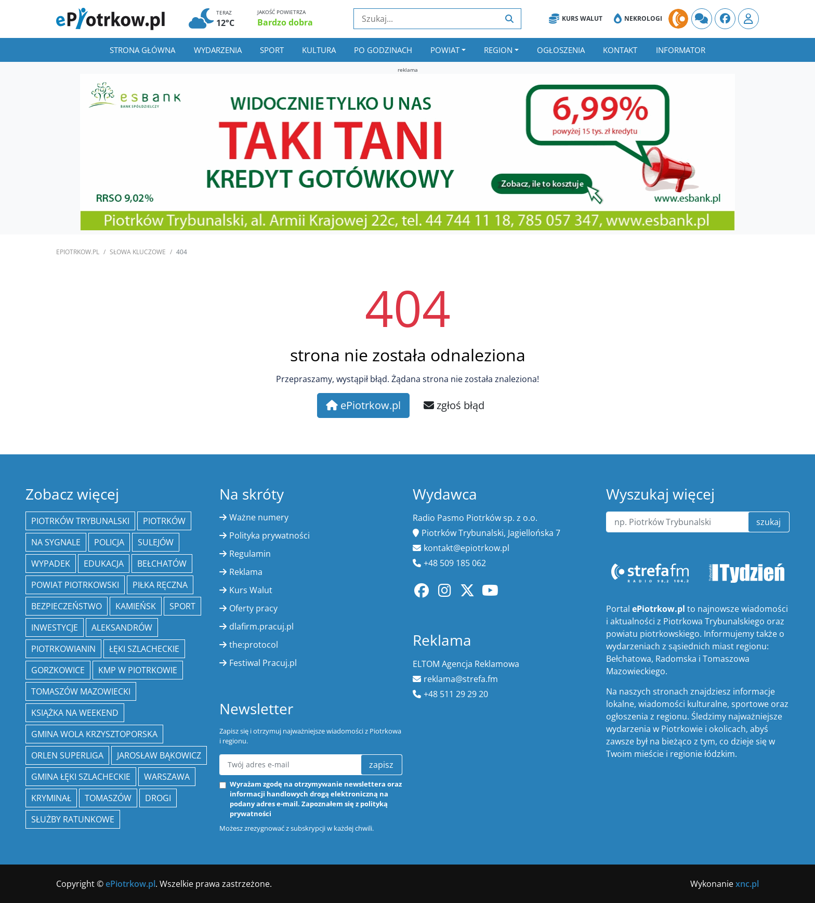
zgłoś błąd (454, 405)
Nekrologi (638, 19)
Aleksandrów (121, 627)
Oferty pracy (253, 608)
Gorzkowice (58, 670)
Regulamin (250, 553)
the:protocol (253, 644)
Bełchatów (162, 563)
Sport (272, 50)
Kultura (319, 50)
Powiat (444, 50)
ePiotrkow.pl (77, 251)
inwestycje (54, 627)
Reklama (245, 572)
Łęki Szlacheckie (144, 649)
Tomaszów (108, 798)
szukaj (768, 522)
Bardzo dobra (285, 22)
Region (498, 50)
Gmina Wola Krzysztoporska (94, 734)
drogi (158, 798)
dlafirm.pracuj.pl (261, 626)
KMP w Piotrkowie (137, 670)
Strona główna (142, 50)
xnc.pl (747, 883)
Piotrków (164, 521)
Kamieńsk (135, 606)
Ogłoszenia (561, 50)
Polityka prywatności (269, 535)
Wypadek (50, 563)
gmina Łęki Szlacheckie (80, 776)
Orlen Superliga (67, 755)
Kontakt (620, 50)
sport (182, 606)
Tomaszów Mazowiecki (80, 691)
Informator (680, 50)
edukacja (104, 563)
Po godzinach (383, 50)
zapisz (381, 764)
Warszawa (167, 776)
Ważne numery (258, 517)
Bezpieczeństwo (66, 606)
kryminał (51, 798)
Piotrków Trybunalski (80, 521)
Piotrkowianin (63, 649)
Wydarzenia (218, 50)
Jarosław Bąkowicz (159, 755)
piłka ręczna (160, 585)
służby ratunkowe (72, 819)
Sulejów (156, 542)
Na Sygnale (56, 542)
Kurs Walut (575, 19)
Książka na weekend (75, 712)
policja (109, 542)
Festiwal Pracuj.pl (263, 663)
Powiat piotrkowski (75, 585)
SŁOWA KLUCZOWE (138, 251)
